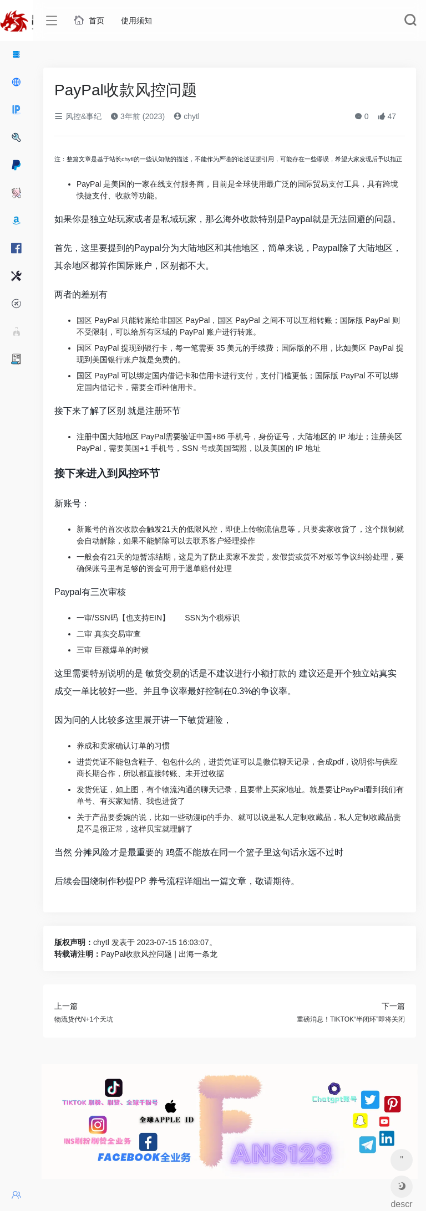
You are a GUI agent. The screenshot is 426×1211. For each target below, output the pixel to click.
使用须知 (136, 20)
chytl (187, 116)
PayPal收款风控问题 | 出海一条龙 (159, 954)
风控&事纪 (78, 116)
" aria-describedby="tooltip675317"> (401, 1163)
